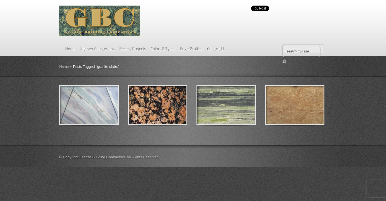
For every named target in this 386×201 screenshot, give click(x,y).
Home (70, 49)
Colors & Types (162, 49)
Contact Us (216, 49)
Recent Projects (132, 49)
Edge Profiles (191, 49)
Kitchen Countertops (97, 49)
